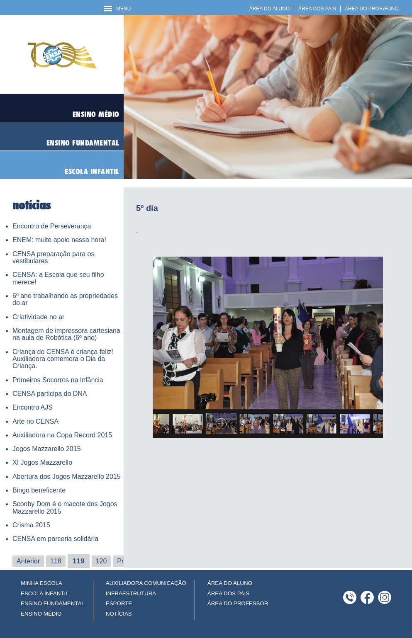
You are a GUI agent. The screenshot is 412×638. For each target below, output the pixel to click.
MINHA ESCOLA (41, 583)
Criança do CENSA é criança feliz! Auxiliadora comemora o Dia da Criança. (62, 359)
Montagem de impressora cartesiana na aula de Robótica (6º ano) (66, 334)
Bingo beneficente (39, 490)
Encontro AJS (32, 407)
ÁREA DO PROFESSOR (237, 603)
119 (79, 561)
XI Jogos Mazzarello (42, 462)
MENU (117, 9)
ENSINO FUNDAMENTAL (53, 603)
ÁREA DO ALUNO (269, 9)
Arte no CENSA (35, 421)
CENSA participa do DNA (49, 393)
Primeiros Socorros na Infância (57, 379)
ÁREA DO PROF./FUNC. (372, 9)
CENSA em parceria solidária (55, 538)
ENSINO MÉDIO (41, 614)
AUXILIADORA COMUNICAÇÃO (146, 583)
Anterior (28, 561)
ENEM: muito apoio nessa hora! (59, 239)
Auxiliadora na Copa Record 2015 (62, 435)
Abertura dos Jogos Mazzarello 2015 (66, 476)
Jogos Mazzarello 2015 (46, 448)
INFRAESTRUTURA (131, 593)
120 (101, 561)
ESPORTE (119, 603)
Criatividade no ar (38, 316)
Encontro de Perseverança (51, 226)
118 (55, 561)
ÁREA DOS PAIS (317, 9)
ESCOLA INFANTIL (45, 593)
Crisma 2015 (31, 525)
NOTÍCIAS (119, 614)
